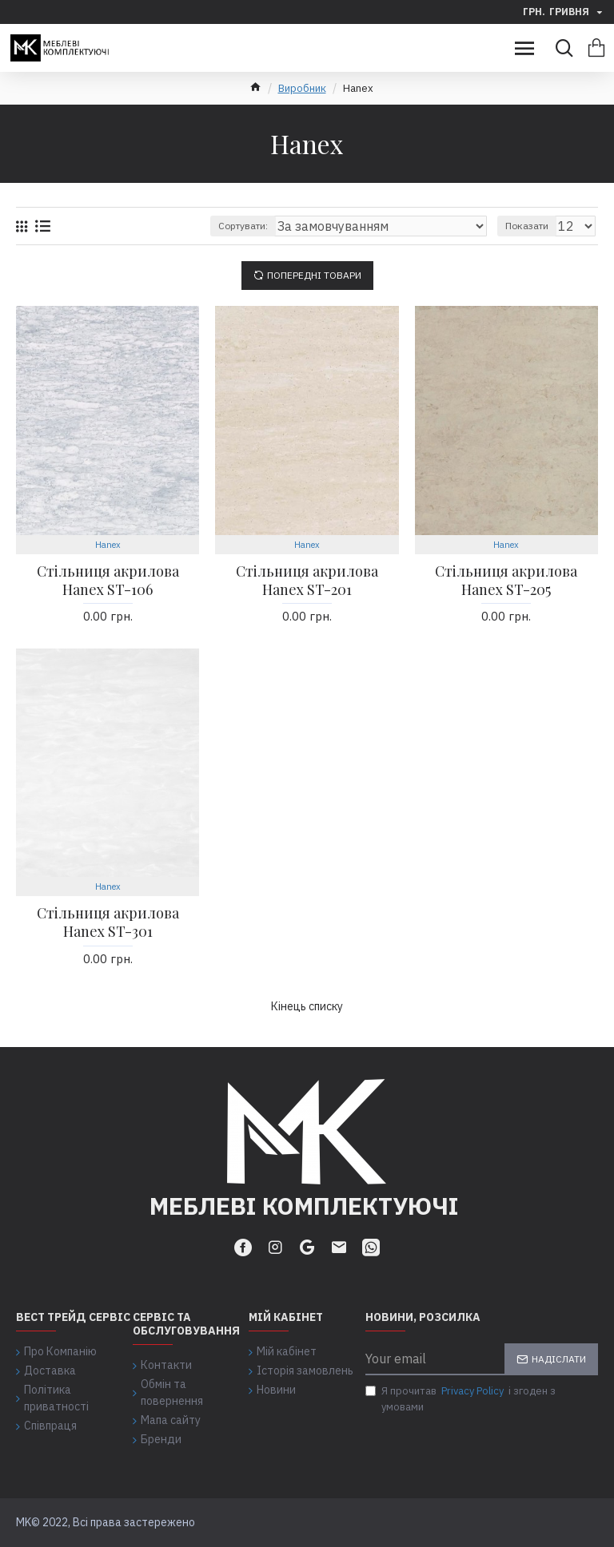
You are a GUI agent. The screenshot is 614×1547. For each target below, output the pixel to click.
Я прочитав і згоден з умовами (460, 1398)
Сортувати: (243, 226)
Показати (526, 226)
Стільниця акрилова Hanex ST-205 (506, 580)
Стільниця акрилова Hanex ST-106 (108, 580)
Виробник (302, 88)
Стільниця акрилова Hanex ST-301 (108, 922)
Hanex (108, 544)
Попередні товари (314, 275)
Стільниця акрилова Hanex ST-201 (307, 580)
